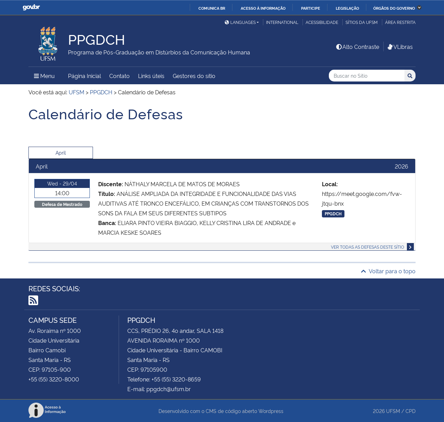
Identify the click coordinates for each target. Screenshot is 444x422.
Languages (240, 22)
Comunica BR (211, 8)
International (282, 22)
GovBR (31, 7)
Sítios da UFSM (361, 22)
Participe (310, 8)
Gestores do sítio (194, 75)
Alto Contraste (357, 46)
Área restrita (400, 22)
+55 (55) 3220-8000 (53, 379)
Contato (119, 75)
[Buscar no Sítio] (366, 76)
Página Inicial (84, 75)
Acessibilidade (322, 22)
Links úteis (151, 75)
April (61, 152)
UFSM (393, 410)
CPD (410, 410)
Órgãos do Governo (394, 8)
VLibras (399, 46)
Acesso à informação (263, 8)
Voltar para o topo (388, 271)
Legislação (347, 8)
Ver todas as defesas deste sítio (367, 247)
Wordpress (270, 410)
